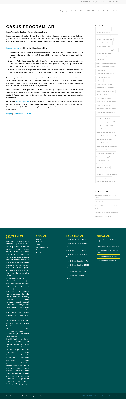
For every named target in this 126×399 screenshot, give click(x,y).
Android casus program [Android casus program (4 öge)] (104, 29)
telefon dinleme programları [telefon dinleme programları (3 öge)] (105, 139)
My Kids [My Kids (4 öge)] (99, 94)
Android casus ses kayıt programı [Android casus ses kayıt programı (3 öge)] (107, 36)
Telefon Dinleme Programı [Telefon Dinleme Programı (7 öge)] (104, 143)
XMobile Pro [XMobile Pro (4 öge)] (100, 174)
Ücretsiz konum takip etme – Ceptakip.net (106, 212)
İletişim (103, 2)
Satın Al (111, 2)
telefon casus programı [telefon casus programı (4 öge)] (103, 118)
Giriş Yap (96, 2)
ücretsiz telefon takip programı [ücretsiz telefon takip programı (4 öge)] (106, 181)
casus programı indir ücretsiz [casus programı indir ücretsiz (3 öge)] (105, 73)
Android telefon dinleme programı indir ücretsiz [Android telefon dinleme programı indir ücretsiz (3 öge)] (107, 58)
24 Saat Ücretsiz (42, 247)
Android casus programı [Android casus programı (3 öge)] (104, 32)
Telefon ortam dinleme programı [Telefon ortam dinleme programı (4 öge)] (106, 164)
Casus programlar (12, 48)
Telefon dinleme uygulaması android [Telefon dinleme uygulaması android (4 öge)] (107, 157)
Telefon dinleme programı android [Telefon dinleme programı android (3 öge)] (107, 146)
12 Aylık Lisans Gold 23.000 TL (77, 272)
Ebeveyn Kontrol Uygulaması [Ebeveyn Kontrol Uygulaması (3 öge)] (105, 87)
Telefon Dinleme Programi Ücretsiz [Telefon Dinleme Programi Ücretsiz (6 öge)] (107, 136)
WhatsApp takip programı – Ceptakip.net (106, 201)
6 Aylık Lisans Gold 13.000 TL (77, 261)
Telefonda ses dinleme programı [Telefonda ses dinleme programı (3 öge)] (106, 132)
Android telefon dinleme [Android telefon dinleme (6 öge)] (104, 53)
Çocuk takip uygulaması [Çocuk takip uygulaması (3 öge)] (104, 178)
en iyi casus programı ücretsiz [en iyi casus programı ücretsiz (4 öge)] (106, 91)
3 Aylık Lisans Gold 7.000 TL (76, 250)
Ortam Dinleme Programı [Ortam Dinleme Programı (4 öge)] (104, 98)
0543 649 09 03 (85, 2)
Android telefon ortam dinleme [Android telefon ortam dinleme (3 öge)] (106, 66)
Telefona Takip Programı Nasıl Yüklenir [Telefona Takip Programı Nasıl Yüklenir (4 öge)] (106, 113)
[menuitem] (86, 1)
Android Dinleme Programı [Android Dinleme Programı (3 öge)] (105, 39)
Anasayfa (39, 239)
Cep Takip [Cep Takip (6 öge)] (100, 80)
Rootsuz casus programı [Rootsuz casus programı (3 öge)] (104, 105)
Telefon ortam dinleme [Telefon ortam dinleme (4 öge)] (103, 160)
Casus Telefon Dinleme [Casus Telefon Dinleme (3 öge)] (103, 77)
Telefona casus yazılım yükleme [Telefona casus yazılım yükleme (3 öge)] (106, 108)
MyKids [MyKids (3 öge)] (106, 94)
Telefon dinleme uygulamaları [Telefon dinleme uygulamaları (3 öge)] (105, 153)
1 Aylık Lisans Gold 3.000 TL (76, 240)
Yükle (118, 2)
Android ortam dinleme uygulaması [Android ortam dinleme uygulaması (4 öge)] (107, 50)
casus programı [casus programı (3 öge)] (101, 70)
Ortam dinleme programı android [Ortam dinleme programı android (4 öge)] (106, 101)
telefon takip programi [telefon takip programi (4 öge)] (103, 167)
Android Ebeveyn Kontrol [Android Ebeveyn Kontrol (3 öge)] (104, 43)
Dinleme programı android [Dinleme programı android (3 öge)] (104, 84)
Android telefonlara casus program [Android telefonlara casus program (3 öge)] (107, 63)
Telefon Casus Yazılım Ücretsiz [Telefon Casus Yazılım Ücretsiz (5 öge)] (106, 129)
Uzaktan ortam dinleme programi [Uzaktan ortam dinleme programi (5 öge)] (106, 171)
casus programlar (22, 102)
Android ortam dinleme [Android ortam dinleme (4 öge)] (103, 46)
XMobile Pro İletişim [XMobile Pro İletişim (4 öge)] (112, 174)
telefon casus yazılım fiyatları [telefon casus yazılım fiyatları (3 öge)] (105, 125)
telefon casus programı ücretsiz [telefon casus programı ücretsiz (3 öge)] (106, 122)
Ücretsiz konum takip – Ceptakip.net (105, 216)
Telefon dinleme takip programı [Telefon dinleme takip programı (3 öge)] (106, 150)
